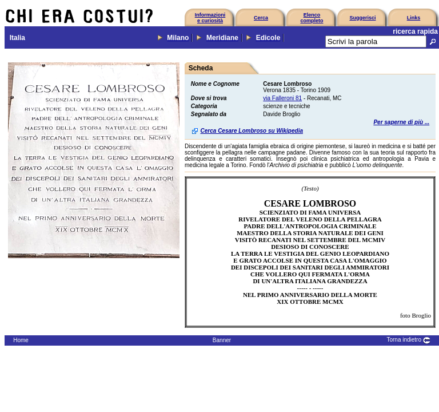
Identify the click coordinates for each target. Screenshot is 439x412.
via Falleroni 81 (282, 98)
